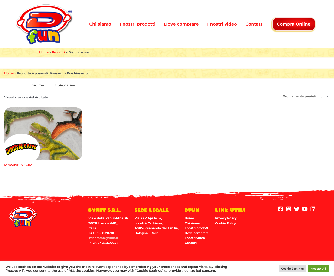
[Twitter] (296, 209)
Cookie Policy (225, 223)
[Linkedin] (313, 209)
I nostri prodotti (137, 24)
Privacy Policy (225, 218)
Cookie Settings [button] (292, 268)
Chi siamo (100, 24)
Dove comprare (181, 24)
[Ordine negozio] (305, 96)
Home (9, 73)
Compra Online (294, 24)
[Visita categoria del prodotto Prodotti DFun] (64, 85)
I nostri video (222, 24)
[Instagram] (288, 209)
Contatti (254, 24)
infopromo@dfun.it (103, 238)
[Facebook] (280, 209)
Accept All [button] (318, 268)
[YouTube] (305, 209)
